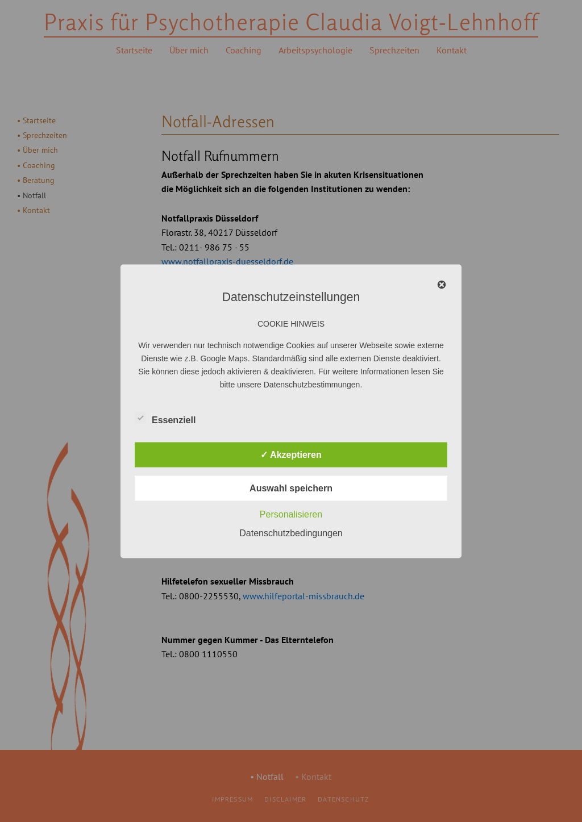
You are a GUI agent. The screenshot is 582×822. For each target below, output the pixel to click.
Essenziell (165, 417)
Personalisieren (291, 514)
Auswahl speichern (291, 488)
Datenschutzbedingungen (290, 532)
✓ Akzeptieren (291, 454)
